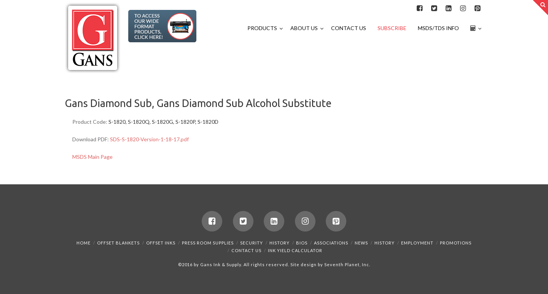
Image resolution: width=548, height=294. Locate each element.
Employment (417, 242)
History (279, 242)
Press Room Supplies (208, 242)
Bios (301, 242)
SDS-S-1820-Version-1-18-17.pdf (149, 139)
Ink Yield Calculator (295, 250)
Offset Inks (160, 242)
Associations (331, 242)
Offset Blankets (118, 242)
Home (83, 242)
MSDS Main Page (92, 156)
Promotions (456, 242)
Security (251, 242)
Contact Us (246, 250)
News (361, 242)
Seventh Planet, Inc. (346, 264)
